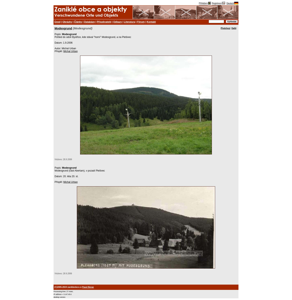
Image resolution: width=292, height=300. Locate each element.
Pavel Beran (88, 287)
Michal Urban (70, 51)
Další (234, 28)
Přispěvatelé (104, 21)
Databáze (89, 21)
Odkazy (117, 21)
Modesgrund (63, 28)
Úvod (57, 21)
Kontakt (151, 21)
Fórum (141, 21)
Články (78, 21)
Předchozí (225, 28)
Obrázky (67, 21)
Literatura (129, 21)
